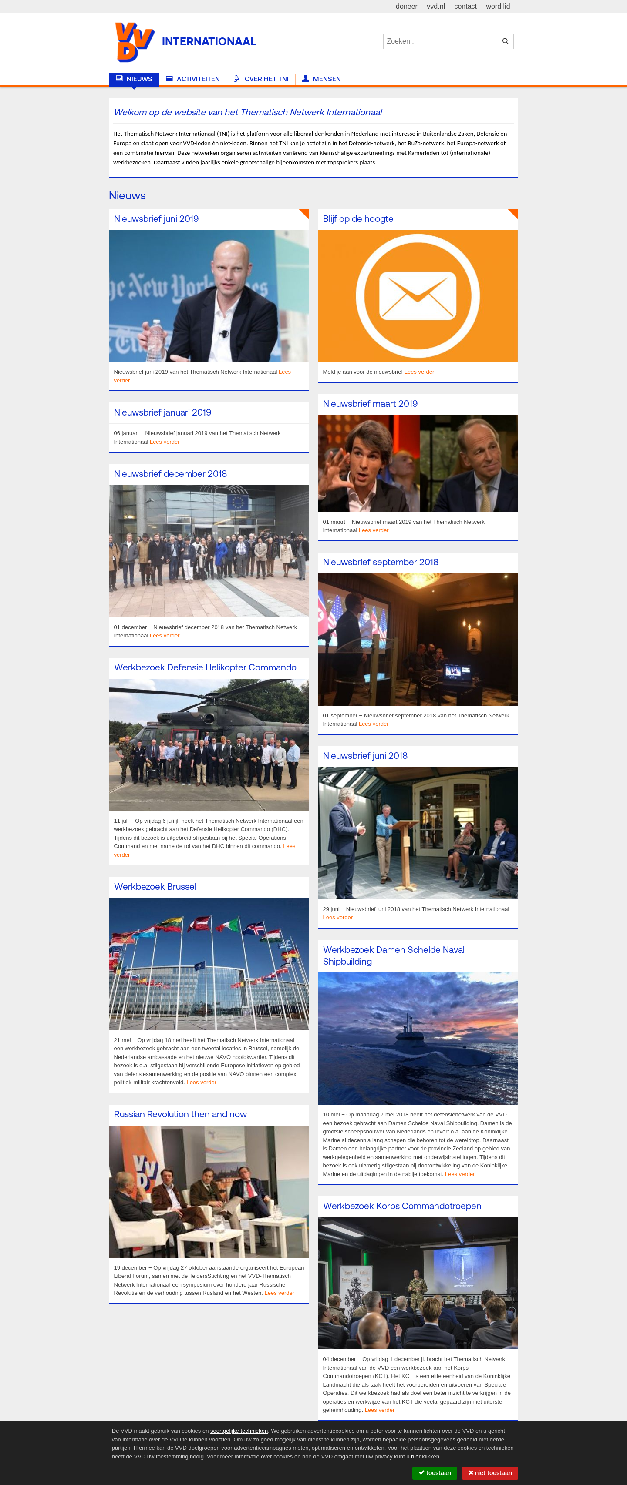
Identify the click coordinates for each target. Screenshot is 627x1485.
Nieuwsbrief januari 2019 (163, 413)
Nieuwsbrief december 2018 (170, 474)
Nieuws (134, 79)
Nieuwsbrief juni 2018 (365, 756)
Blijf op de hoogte (358, 219)
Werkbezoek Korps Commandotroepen (402, 1206)
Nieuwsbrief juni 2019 (156, 219)
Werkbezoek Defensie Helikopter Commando (205, 668)
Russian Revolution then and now (180, 1115)
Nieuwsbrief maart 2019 (370, 404)
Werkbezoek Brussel (155, 887)
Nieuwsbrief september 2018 (380, 562)
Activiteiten (193, 79)
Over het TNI (260, 79)
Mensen (321, 79)
